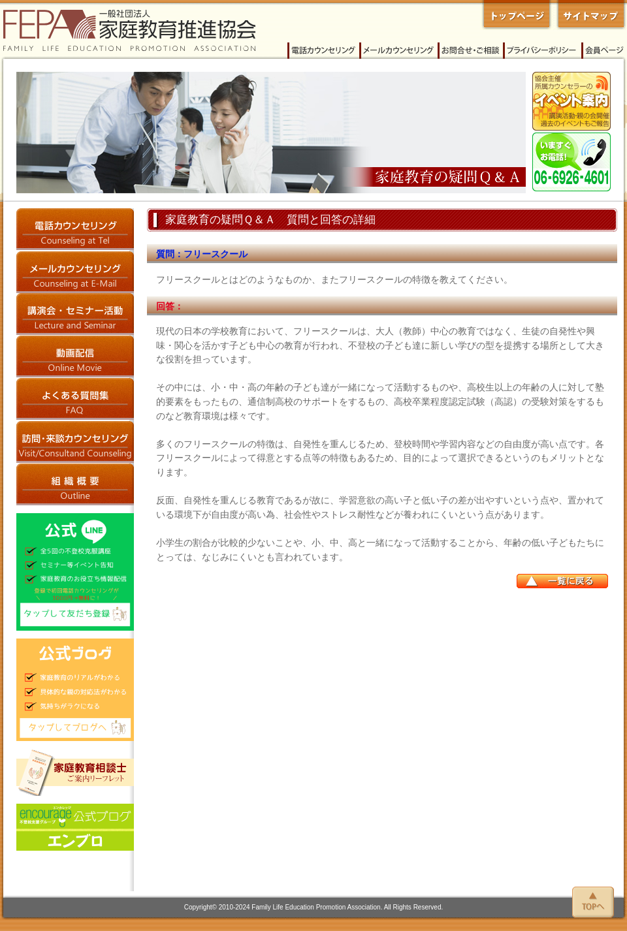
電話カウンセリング (323, 50)
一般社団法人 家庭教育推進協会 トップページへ (516, 15)
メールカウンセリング (398, 50)
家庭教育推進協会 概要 (75, 484)
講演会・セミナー (75, 314)
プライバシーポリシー (542, 50)
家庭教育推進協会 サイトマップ (590, 15)
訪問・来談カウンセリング (75, 441)
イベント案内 (571, 101)
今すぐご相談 (571, 162)
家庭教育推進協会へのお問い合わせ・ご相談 (470, 50)
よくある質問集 (75, 399)
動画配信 (75, 357)
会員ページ (604, 50)
